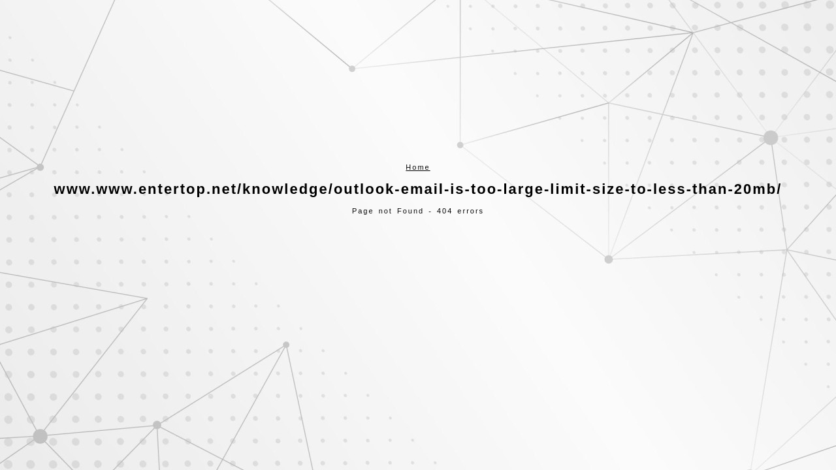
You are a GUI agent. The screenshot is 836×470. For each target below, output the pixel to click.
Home (418, 167)
